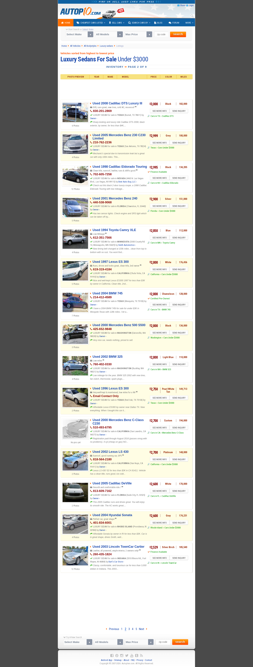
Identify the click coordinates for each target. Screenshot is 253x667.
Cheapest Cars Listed (90, 23)
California (155, 275)
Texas (153, 148)
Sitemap (118, 660)
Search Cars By (138, 23)
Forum (174, 23)
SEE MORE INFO (159, 111)
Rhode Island (156, 528)
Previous (112, 629)
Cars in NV (155, 183)
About (126, 660)
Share (182, 5)
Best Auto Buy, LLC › (127, 181)
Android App (106, 660)
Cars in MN (156, 243)
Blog (158, 23)
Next (143, 629)
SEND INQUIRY (179, 111)
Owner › (93, 118)
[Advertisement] (126, 89)
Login (191, 5)
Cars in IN (155, 563)
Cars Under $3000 (166, 148)
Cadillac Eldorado (170, 183)
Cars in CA (155, 433)
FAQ (133, 660)
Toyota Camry (169, 243)
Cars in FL (155, 496)
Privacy (140, 660)
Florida (154, 211)
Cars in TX (155, 116)
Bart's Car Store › (116, 561)
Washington (156, 338)
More (188, 22)
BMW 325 (167, 370)
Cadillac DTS (168, 116)
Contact (148, 660)
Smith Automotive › (127, 245)
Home (65, 23)
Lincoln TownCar (169, 563)
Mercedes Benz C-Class (173, 433)
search (178, 34)
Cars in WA (155, 370)
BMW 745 (166, 310)
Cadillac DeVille (169, 496)
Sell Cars (115, 23)
